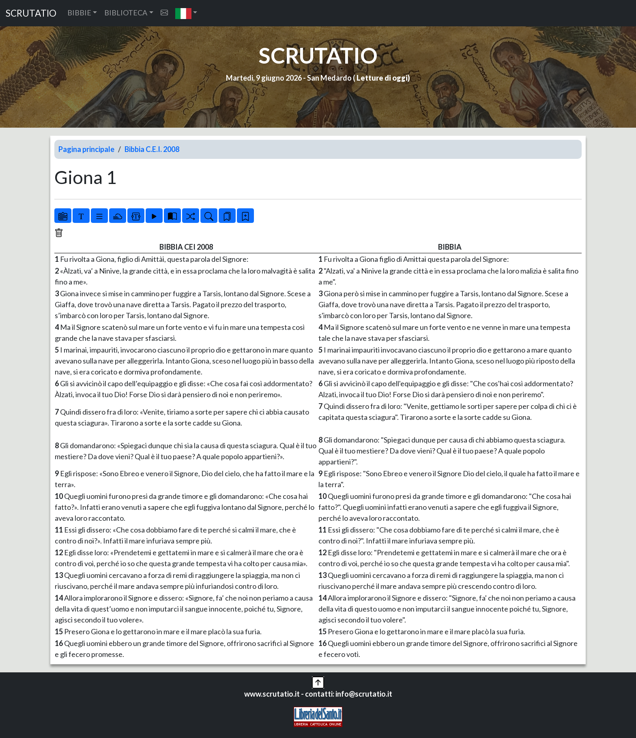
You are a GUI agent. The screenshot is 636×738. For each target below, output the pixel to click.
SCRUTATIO (31, 13)
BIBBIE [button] (79, 12)
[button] (186, 13)
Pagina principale (86, 149)
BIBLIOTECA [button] (125, 12)
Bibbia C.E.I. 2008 (152, 149)
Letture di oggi (382, 77)
